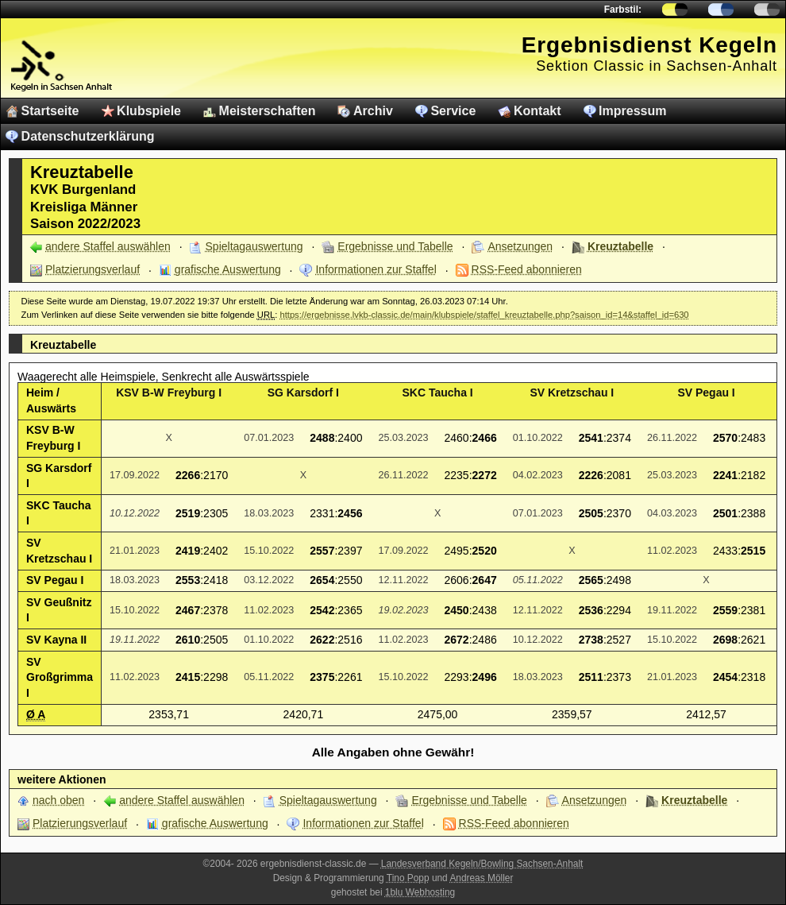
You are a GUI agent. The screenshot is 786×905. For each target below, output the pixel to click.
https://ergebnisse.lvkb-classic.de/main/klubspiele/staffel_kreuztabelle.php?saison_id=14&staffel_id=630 (483, 314)
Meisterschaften (267, 111)
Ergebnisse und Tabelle (395, 246)
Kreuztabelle (620, 246)
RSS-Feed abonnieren (527, 269)
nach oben (58, 800)
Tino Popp (408, 878)
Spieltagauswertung (254, 246)
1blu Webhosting (420, 892)
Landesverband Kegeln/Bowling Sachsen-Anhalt (482, 863)
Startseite (50, 111)
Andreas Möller (481, 878)
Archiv (373, 111)
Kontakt (537, 111)
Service (453, 111)
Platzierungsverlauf (92, 269)
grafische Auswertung (228, 269)
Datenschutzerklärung (88, 136)
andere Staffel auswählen (108, 246)
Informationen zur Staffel (375, 269)
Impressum (632, 111)
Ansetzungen (520, 246)
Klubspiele (149, 111)
